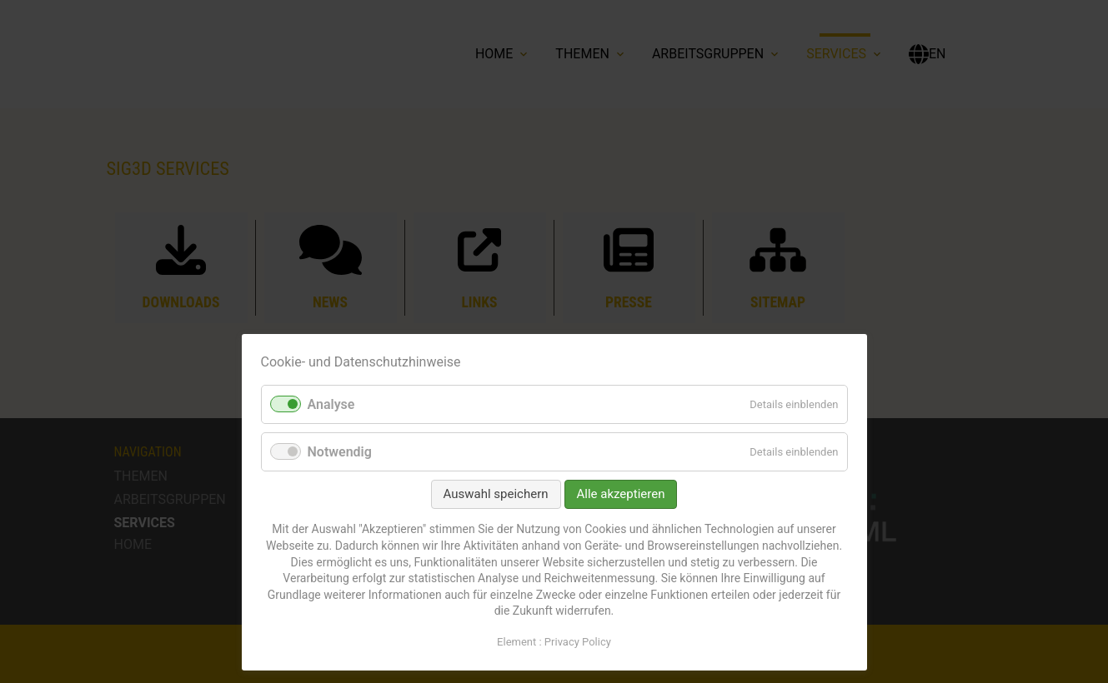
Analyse (331, 404)
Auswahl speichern (496, 493)
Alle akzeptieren (621, 493)
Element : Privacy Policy (554, 642)
